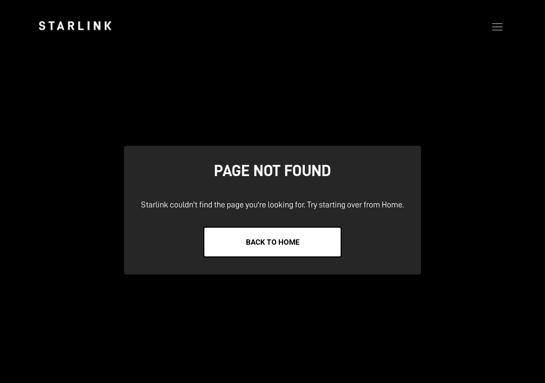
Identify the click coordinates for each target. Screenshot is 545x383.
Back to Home (273, 242)
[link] (75, 25)
